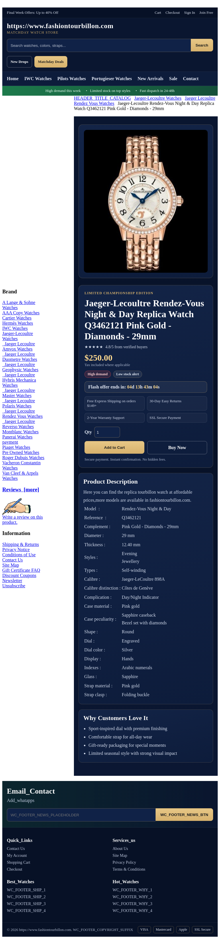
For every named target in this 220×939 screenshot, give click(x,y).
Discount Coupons (19, 575)
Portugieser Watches (112, 78)
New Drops (19, 61)
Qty (88, 432)
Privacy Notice (16, 549)
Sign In (189, 12)
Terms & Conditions (129, 869)
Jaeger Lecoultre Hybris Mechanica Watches (19, 380)
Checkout (173, 12)
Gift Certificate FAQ (21, 570)
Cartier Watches (17, 317)
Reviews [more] (20, 489)
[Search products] (99, 45)
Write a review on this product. (22, 518)
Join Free (206, 12)
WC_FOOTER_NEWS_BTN (184, 815)
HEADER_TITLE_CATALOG (102, 98)
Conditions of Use (19, 554)
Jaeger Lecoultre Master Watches (18, 393)
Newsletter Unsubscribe (13, 583)
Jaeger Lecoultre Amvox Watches (18, 346)
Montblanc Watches (20, 431)
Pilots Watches (71, 78)
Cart (158, 12)
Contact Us (12, 559)
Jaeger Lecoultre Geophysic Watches (20, 367)
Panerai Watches (17, 436)
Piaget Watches (16, 447)
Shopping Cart (18, 862)
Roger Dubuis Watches (23, 457)
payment (10, 442)
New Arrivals (150, 78)
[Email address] (81, 814)
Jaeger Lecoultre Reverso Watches (18, 424)
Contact (191, 78)
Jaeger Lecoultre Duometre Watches (19, 357)
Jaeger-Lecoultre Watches (158, 98)
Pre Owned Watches (20, 452)
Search (202, 45)
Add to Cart (114, 447)
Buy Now (177, 447)
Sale (173, 78)
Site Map (10, 565)
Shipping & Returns (20, 544)
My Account (17, 855)
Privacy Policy (124, 862)
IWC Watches (38, 78)
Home (13, 78)
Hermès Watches (17, 323)
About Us (120, 848)
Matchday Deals (51, 61)
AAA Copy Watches (21, 312)
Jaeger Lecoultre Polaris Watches (18, 403)
